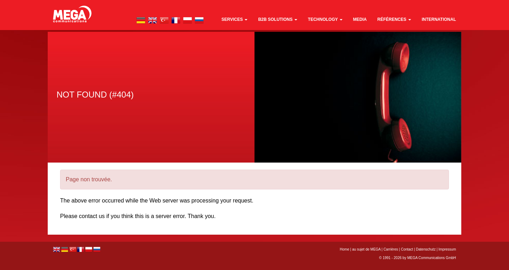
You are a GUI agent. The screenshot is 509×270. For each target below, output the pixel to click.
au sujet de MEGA (366, 249)
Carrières (391, 249)
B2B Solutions (277, 19)
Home (344, 249)
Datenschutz (426, 249)
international (439, 19)
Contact (407, 249)
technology (325, 19)
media (360, 19)
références (394, 19)
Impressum (447, 249)
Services (235, 19)
